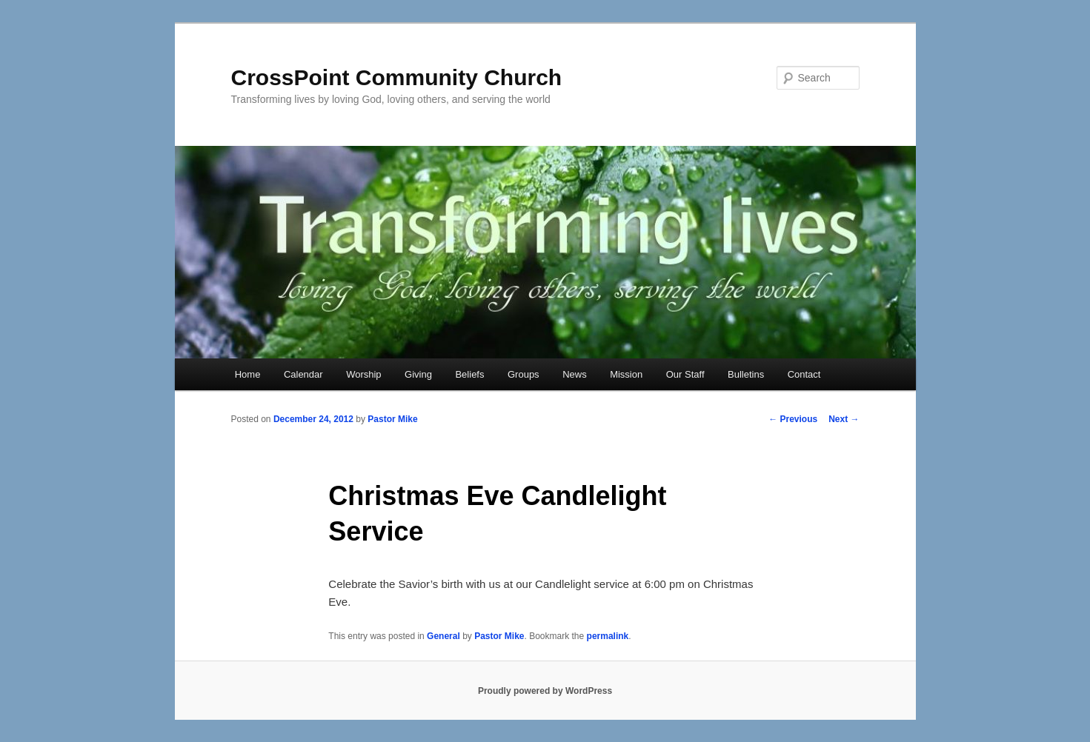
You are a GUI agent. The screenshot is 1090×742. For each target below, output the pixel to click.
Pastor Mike (392, 419)
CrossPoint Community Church (396, 77)
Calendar (303, 374)
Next (843, 419)
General (443, 636)
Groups (523, 374)
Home (248, 374)
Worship (363, 374)
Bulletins (746, 374)
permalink (608, 636)
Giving (418, 374)
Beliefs (469, 374)
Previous (792, 419)
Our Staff (685, 374)
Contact (804, 374)
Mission (626, 374)
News (574, 374)
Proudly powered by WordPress (545, 691)
